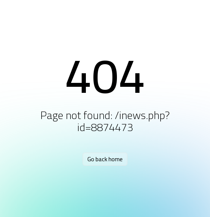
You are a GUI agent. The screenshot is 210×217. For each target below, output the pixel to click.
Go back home (105, 159)
